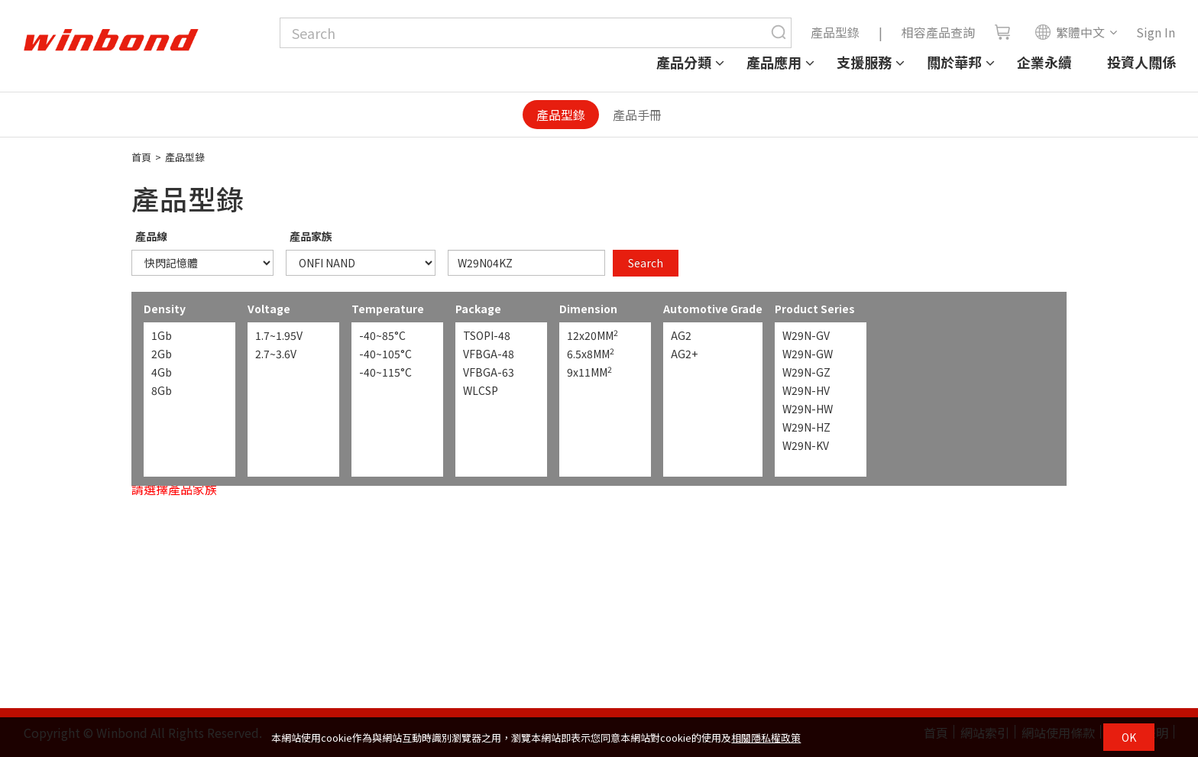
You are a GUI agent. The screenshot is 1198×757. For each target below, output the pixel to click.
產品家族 (311, 236)
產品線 (151, 236)
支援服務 (864, 62)
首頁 (141, 157)
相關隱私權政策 (766, 737)
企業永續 (1044, 62)
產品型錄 (835, 32)
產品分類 (683, 62)
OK (1129, 737)
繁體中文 (1069, 32)
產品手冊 (637, 114)
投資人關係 (1141, 62)
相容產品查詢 (938, 32)
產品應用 (773, 62)
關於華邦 (954, 62)
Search (645, 262)
